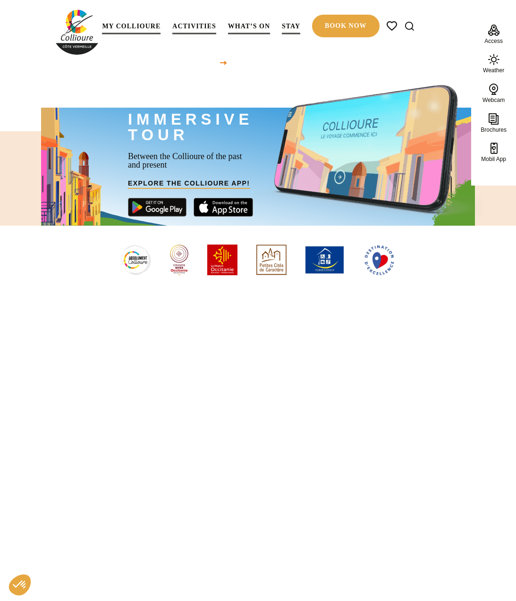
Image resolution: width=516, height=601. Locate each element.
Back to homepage (258, 422)
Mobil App (493, 152)
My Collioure (131, 27)
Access (493, 34)
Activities (194, 27)
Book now (346, 25)
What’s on (249, 27)
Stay (291, 27)
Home (209, 62)
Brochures (494, 122)
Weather (493, 63)
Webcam (493, 93)
